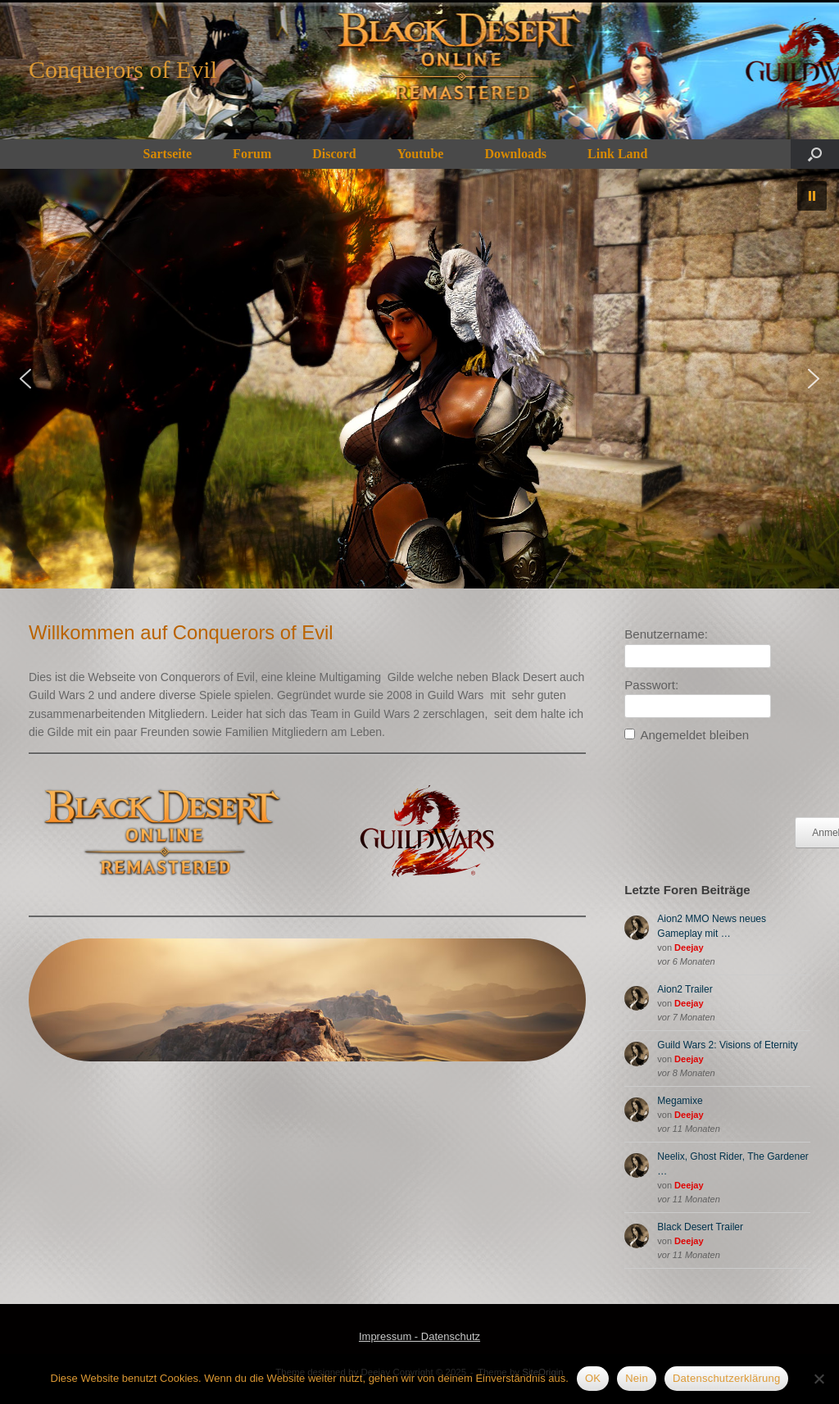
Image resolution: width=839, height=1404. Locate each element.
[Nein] (818, 1378)
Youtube (420, 154)
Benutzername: (666, 634)
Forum (252, 154)
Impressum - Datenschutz (419, 1336)
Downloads (515, 154)
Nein (636, 1378)
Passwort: (651, 685)
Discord (334, 154)
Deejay (688, 947)
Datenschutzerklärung (726, 1378)
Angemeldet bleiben (694, 735)
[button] (815, 154)
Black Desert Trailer (700, 1227)
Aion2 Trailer (684, 989)
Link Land (617, 154)
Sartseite (168, 154)
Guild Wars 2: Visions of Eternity (727, 1045)
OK (593, 1378)
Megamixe (679, 1100)
